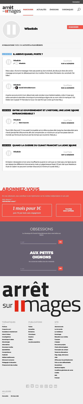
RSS (56, 375)
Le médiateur (59, 331)
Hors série (5, 396)
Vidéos (30, 339)
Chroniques (67, 10)
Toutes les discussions (61, 352)
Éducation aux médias (61, 337)
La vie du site (58, 329)
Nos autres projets (60, 344)
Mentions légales (60, 367)
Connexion (76, 2)
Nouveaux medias (7, 347)
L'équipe (57, 342)
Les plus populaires (34, 342)
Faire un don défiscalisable (63, 362)
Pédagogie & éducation (9, 362)
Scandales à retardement (9, 331)
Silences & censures (8, 360)
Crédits (57, 372)
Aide (56, 357)
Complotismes (6, 352)
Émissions (54, 10)
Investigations (6, 337)
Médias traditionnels (8, 357)
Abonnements (59, 326)
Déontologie (6, 342)
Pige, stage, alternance (61, 355)
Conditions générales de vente (64, 370)
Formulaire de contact (61, 349)
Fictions (4, 326)
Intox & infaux (6, 334)
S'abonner (73, 27)
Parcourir (28, 10)
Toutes (30, 326)
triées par (22, 45)
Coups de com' (6, 329)
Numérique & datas (8, 339)
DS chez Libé (15, 396)
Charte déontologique (61, 347)
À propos (57, 339)
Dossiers (30, 337)
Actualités (41, 10)
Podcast (57, 378)
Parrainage (58, 334)
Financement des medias (9, 365)
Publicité (5, 355)
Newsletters (58, 365)
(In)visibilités (6, 349)
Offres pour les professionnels (64, 360)
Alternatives (5, 344)
